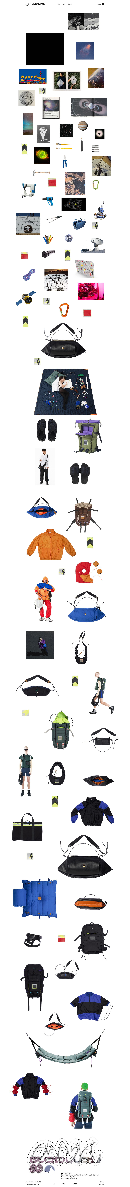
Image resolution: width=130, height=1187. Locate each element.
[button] (103, 4)
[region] (85, 24)
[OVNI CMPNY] (41, 4)
